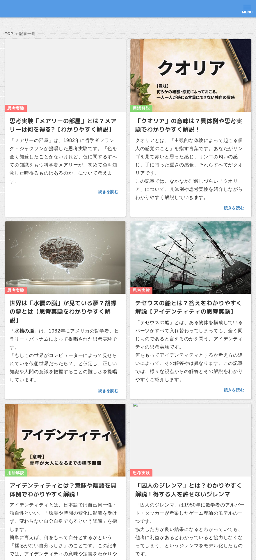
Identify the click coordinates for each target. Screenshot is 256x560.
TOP (27, 25)
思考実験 (79, 25)
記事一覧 (50, 25)
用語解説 (106, 25)
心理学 (132, 25)
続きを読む (108, 174)
